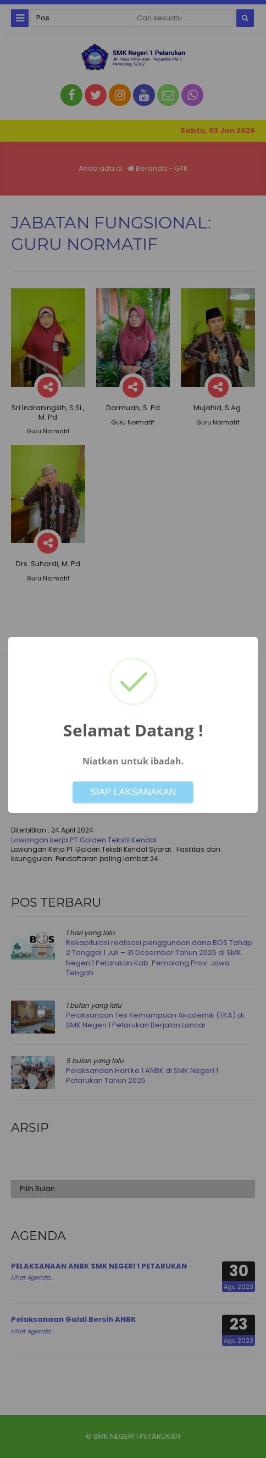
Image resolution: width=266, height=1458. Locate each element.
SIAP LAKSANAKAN (133, 792)
